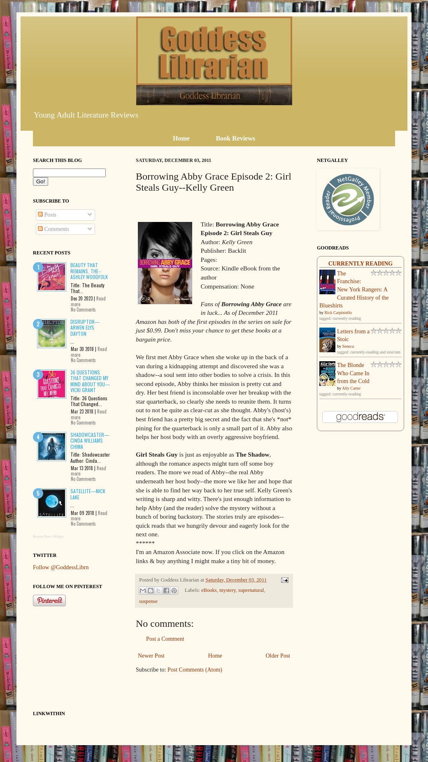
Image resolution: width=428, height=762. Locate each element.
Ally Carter (351, 388)
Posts (47, 215)
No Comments (83, 309)
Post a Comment (165, 639)
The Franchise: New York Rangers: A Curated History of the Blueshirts (354, 289)
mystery (227, 590)
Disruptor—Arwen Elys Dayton (85, 327)
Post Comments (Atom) (194, 670)
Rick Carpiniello (338, 312)
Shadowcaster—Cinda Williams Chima (89, 440)
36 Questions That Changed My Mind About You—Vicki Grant (90, 381)
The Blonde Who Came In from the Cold (353, 373)
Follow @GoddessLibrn (60, 567)
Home (215, 656)
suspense (148, 601)
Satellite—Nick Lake (87, 493)
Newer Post (151, 656)
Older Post (278, 656)
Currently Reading (360, 264)
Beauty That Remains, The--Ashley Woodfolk (89, 270)
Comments (53, 229)
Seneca (348, 346)
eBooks (209, 590)
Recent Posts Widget (48, 536)
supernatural (251, 590)
